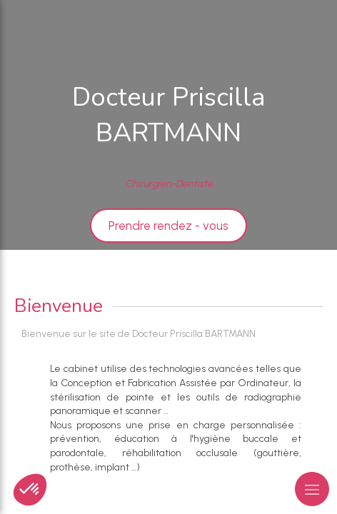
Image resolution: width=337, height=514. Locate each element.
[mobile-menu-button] (312, 489)
